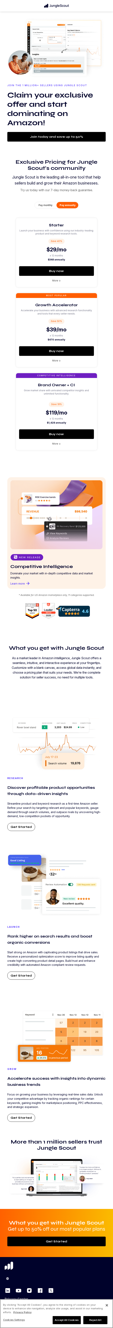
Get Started (21, 827)
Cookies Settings (14, 1319)
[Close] (107, 1305)
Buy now (56, 271)
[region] (56, 1313)
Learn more (20, 583)
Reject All (95, 1319)
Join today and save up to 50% (56, 136)
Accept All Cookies (67, 1319)
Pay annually (67, 205)
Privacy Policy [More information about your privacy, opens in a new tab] (22, 1312)
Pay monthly (45, 205)
